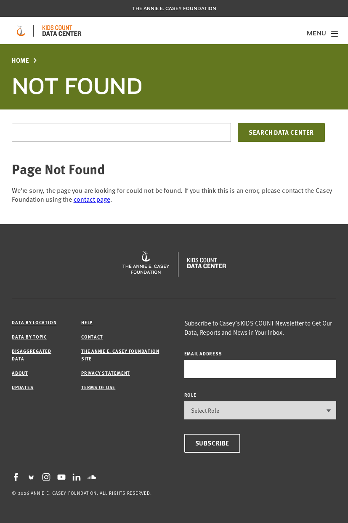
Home (20, 60)
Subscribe (212, 443)
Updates (22, 387)
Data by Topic (29, 337)
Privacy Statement (105, 373)
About (20, 373)
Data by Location (34, 322)
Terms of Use (98, 387)
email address (203, 353)
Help (87, 322)
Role (190, 395)
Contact (92, 337)
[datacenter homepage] (62, 31)
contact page (92, 199)
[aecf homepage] (20, 31)
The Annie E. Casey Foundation (174, 8)
